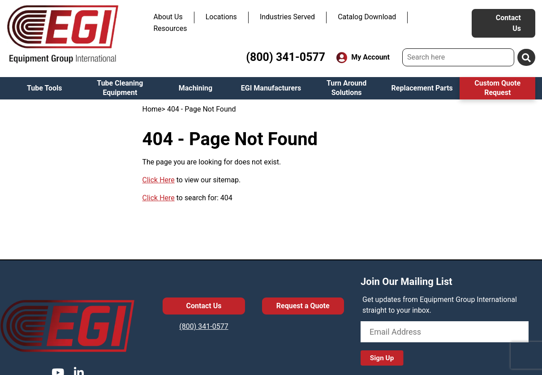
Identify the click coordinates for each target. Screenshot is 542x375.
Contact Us (508, 23)
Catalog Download (367, 17)
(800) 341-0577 (285, 57)
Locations (221, 17)
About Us (168, 17)
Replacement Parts (422, 88)
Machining (195, 88)
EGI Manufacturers (271, 88)
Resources (170, 28)
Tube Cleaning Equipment (120, 88)
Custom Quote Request (497, 88)
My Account (363, 57)
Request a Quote (303, 306)
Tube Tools (44, 88)
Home (152, 109)
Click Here (158, 180)
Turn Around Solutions (346, 88)
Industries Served (287, 17)
